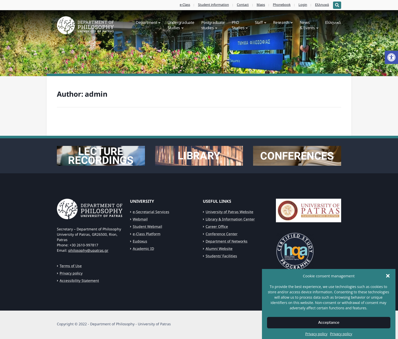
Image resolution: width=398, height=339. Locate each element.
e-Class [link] (185, 4)
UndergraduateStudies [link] (181, 25)
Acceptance (328, 328)
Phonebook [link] (282, 4)
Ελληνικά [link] (322, 4)
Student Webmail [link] (147, 226)
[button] (387, 281)
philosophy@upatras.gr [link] (88, 250)
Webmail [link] (140, 219)
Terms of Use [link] (71, 265)
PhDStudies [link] (238, 25)
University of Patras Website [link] (229, 211)
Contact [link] (243, 4)
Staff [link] (259, 22)
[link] (391, 57)
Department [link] (146, 22)
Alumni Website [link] (219, 248)
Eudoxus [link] (140, 241)
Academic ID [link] (143, 248)
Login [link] (302, 4)
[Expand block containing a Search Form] (337, 5)
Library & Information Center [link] (230, 219)
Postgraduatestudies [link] (213, 25)
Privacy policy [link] (71, 273)
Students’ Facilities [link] (221, 255)
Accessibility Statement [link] (79, 280)
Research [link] (281, 22)
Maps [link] (261, 4)
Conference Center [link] (222, 233)
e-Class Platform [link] (146, 233)
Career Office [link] (217, 226)
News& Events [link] (307, 25)
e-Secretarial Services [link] (151, 211)
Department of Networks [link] (226, 241)
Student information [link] (213, 4)
